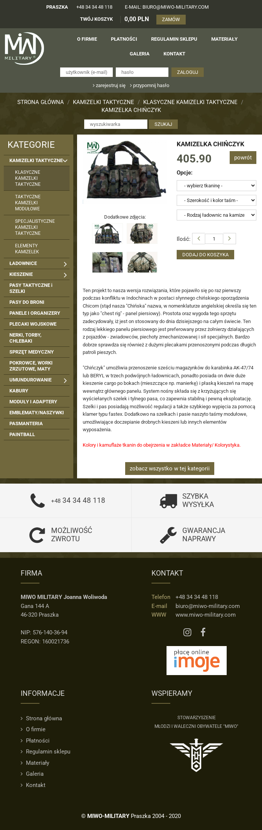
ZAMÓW (171, 19)
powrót (243, 157)
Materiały (35, 763)
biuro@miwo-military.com (208, 606)
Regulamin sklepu (45, 751)
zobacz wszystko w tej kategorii (170, 468)
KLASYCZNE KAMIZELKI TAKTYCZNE (190, 102)
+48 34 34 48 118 (94, 7)
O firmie (33, 729)
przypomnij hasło (149, 85)
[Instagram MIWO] (187, 632)
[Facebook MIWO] (202, 632)
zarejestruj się (109, 85)
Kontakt (33, 785)
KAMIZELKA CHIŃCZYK (131, 110)
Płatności (35, 740)
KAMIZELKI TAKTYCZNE (103, 102)
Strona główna (40, 102)
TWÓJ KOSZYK (96, 19)
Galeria (32, 773)
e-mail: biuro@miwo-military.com (167, 7)
